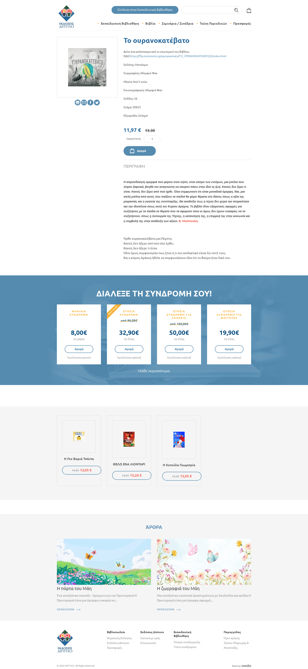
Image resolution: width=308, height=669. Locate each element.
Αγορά (141, 151)
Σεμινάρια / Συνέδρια (177, 23)
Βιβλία (150, 23)
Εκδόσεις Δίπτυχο (118, 643)
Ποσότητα (134, 138)
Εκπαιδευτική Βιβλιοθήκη (120, 23)
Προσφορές (242, 23)
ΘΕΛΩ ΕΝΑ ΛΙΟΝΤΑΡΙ (129, 464)
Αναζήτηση (236, 9)
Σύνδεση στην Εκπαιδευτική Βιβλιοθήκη (145, 9)
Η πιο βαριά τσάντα (79, 459)
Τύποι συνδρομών (185, 647)
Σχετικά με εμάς (150, 638)
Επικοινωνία (148, 643)
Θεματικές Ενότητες (119, 638)
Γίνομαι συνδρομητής (187, 642)
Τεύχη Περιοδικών (213, 23)
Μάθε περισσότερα (154, 371)
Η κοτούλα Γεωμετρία (179, 465)
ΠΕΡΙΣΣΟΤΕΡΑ (65, 609)
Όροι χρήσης (232, 638)
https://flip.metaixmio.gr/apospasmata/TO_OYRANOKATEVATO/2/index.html (178, 56)
